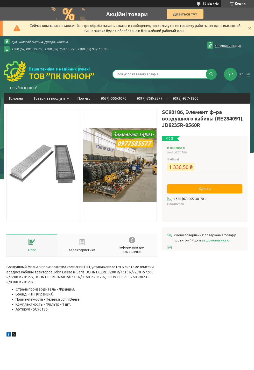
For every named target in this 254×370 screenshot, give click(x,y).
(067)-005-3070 (113, 98)
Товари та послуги (49, 98)
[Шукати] (211, 74)
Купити (205, 189)
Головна (16, 98)
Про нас (83, 98)
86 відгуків (210, 3)
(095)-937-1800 (186, 98)
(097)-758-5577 (150, 98)
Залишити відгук (228, 46)
